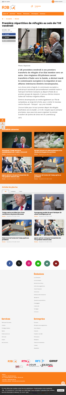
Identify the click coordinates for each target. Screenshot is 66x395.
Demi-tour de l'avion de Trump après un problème (47, 176)
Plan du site (20, 377)
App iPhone (47, 263)
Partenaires (36, 336)
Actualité (9, 19)
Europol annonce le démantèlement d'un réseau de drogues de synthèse (48, 151)
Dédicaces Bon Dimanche (40, 294)
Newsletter (36, 348)
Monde (17, 19)
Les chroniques (37, 280)
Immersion (36, 291)
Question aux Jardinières (39, 300)
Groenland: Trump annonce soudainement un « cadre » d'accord (14, 151)
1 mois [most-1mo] (20, 191)
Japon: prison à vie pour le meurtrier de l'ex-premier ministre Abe (15, 176)
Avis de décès (5, 342)
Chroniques (34, 14)
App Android (56, 263)
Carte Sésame (37, 328)
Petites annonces (6, 333)
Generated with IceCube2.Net (18, 381)
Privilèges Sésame (6, 328)
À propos (36, 322)
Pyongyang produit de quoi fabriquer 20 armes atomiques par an (47, 213)
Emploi (3, 339)
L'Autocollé (36, 306)
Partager (6, 34)
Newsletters (38, 263)
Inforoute (4, 336)
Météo (3, 331)
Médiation (36, 339)
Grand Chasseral (38, 288)
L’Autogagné (37, 303)
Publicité (36, 331)
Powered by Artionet (6, 381)
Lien (5, 40)
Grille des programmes (39, 286)
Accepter (60, 390)
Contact (36, 345)
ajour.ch (5, 14)
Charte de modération (39, 342)
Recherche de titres (38, 283)
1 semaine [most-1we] (12, 191)
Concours (36, 311)
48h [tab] (5, 191)
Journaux (12, 14)
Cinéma (3, 325)
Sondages (36, 308)
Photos (19, 14)
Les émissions (37, 277)
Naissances (36, 297)
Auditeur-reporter (57, 1)
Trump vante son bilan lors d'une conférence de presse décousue (13, 213)
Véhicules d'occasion (6, 322)
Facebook (10, 263)
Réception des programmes (40, 325)
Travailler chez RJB (38, 333)
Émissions (26, 14)
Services (42, 14)
